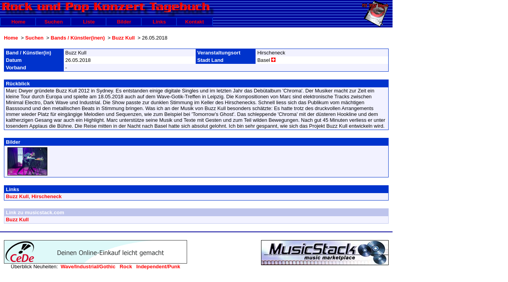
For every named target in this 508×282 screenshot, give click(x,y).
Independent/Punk (158, 266)
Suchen (54, 22)
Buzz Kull (123, 38)
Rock (126, 266)
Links (159, 22)
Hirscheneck (47, 196)
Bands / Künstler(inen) (78, 38)
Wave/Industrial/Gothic (88, 266)
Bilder (124, 22)
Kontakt (194, 22)
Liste (89, 22)
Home (18, 22)
